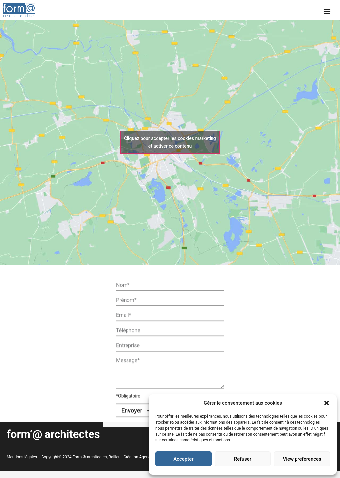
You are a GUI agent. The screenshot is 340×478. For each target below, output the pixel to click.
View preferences (302, 459)
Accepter (183, 459)
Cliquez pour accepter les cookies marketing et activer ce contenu (170, 142)
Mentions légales (22, 457)
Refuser (242, 459)
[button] (326, 403)
